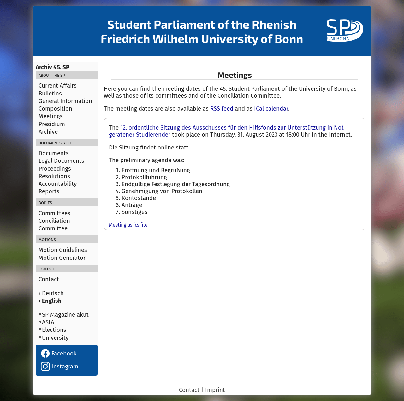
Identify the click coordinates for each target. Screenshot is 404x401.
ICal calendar (271, 108)
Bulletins (50, 93)
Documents (54, 153)
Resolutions (54, 176)
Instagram (59, 366)
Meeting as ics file (128, 225)
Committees (54, 213)
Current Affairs (58, 85)
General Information (65, 101)
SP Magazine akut (65, 314)
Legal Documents (61, 160)
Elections (54, 329)
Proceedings (55, 168)
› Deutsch (51, 293)
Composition (55, 108)
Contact (49, 279)
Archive (48, 131)
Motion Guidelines (63, 249)
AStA (48, 322)
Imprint (215, 389)
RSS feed (221, 108)
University (55, 337)
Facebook (59, 353)
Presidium (52, 124)
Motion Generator (62, 257)
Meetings (51, 116)
